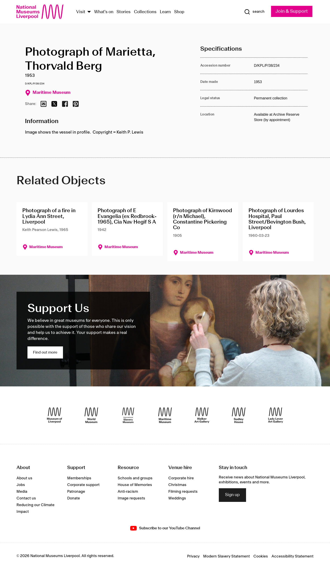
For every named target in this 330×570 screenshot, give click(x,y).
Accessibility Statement (292, 556)
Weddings (177, 498)
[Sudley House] (238, 415)
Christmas (177, 485)
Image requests (131, 498)
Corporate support (83, 485)
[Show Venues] (89, 12)
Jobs (21, 485)
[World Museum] (91, 415)
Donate (73, 498)
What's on (103, 12)
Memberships (79, 478)
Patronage (76, 492)
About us (24, 478)
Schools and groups (135, 478)
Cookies (260, 556)
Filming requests (183, 492)
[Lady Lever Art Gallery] (275, 415)
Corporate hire (181, 478)
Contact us (26, 498)
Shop (179, 12)
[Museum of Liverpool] (54, 415)
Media (22, 492)
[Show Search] (254, 12)
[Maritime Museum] (165, 415)
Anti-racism (128, 492)
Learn (165, 12)
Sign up (232, 495)
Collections (145, 12)
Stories (124, 12)
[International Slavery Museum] (128, 415)
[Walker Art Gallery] (202, 415)
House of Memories (135, 485)
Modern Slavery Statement (226, 556)
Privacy (193, 556)
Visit (80, 12)
